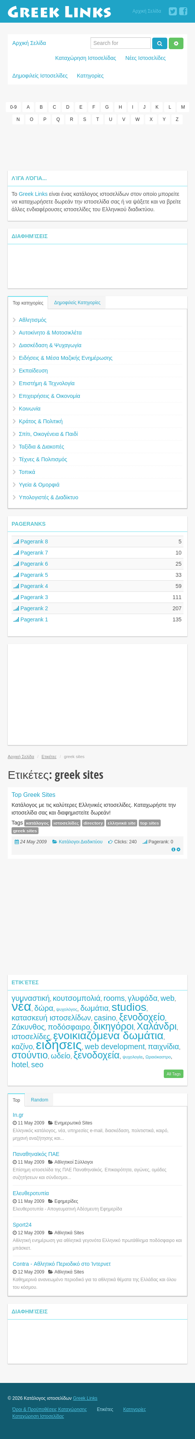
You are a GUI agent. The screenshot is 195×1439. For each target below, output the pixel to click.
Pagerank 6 (30, 564)
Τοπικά (27, 472)
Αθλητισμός (33, 320)
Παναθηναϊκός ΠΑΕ (36, 1154)
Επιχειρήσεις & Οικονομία (49, 396)
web (167, 998)
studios (128, 1007)
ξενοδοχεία (96, 1055)
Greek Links (33, 194)
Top (16, 1100)
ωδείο (61, 1056)
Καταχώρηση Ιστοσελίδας (85, 58)
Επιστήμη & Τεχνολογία (47, 383)
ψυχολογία (133, 1057)
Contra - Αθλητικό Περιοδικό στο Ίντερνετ (62, 1264)
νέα (21, 1006)
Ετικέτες (49, 756)
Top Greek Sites (33, 795)
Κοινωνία (29, 409)
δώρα (43, 1008)
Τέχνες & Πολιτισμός (43, 459)
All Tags (173, 1073)
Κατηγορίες (90, 76)
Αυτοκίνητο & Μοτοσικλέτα (50, 333)
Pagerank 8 (30, 541)
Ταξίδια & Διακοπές (41, 447)
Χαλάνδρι (157, 1026)
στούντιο (30, 1055)
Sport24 (22, 1225)
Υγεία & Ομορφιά (39, 485)
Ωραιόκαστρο (158, 1057)
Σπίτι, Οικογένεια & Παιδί (48, 434)
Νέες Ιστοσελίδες (145, 58)
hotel (20, 1064)
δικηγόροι (113, 1026)
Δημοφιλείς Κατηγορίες (77, 302)
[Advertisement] (97, 147)
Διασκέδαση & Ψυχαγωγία (50, 345)
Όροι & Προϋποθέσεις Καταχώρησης (49, 1409)
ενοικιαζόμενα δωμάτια (108, 1035)
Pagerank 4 (30, 586)
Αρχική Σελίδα (147, 11)
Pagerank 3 (30, 597)
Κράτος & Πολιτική (41, 421)
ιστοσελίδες (66, 823)
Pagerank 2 (30, 608)
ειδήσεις (59, 1045)
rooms (114, 998)
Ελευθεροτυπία (31, 1193)
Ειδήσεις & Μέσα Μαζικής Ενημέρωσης (66, 358)
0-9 (13, 107)
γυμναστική (31, 998)
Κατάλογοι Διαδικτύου (81, 842)
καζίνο (22, 1046)
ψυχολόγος (66, 1009)
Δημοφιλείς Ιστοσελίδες (40, 76)
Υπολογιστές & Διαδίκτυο (48, 497)
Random (39, 1100)
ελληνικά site (122, 823)
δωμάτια (94, 1008)
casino (105, 1017)
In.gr (18, 1115)
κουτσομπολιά (77, 998)
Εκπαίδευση (33, 371)
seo (37, 1064)
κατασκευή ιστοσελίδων (51, 1017)
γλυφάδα (142, 998)
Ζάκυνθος (28, 1027)
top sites (149, 823)
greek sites (25, 830)
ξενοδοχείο (142, 1017)
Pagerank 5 (30, 575)
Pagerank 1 (30, 619)
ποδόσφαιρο (69, 1027)
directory (93, 823)
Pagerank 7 (30, 553)
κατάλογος (37, 823)
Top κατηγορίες (28, 303)
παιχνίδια (163, 1046)
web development (115, 1046)
